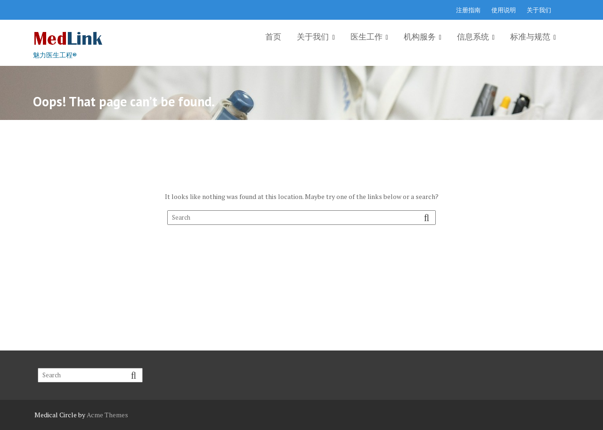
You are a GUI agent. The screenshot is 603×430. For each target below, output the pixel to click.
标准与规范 (530, 37)
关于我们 (539, 10)
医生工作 (366, 37)
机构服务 (420, 37)
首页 (273, 37)
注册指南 (468, 10)
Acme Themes (107, 414)
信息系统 (473, 37)
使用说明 (503, 10)
